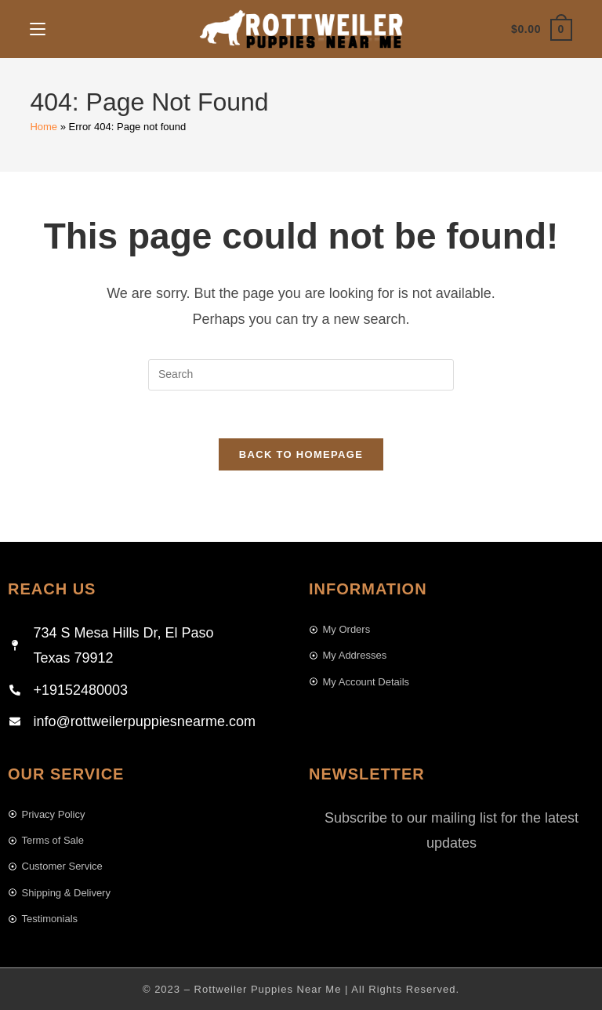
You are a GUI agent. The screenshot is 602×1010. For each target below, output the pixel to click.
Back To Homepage (301, 454)
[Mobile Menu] (37, 29)
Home (43, 127)
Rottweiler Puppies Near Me (268, 989)
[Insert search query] (301, 375)
